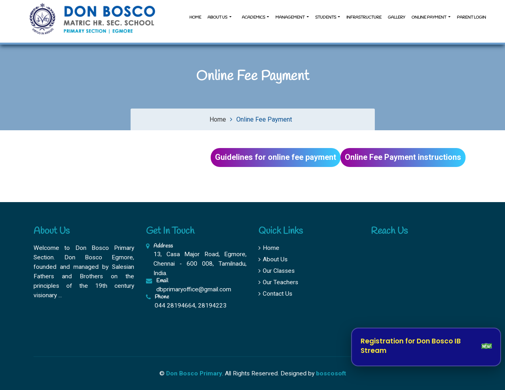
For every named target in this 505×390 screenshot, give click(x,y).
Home (195, 17)
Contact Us (275, 293)
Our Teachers (278, 282)
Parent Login (471, 17)
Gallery (396, 17)
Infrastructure (364, 17)
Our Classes (276, 270)
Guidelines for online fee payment (275, 157)
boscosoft (331, 373)
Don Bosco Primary (194, 373)
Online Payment (429, 17)
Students (326, 17)
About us (218, 17)
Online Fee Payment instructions (403, 157)
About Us (273, 259)
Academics (253, 17)
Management (290, 17)
